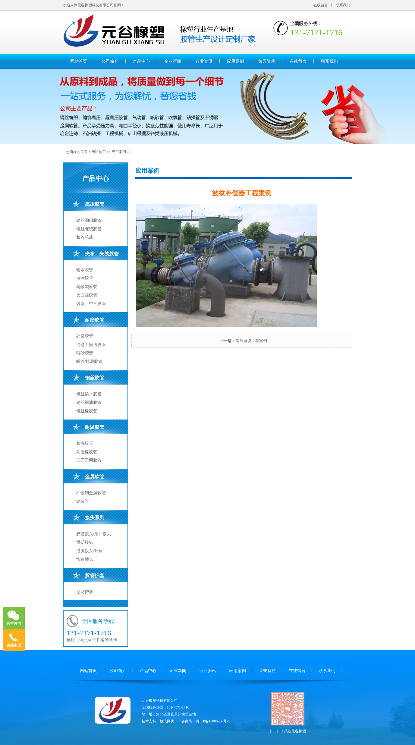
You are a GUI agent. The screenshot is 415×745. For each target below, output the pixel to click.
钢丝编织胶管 (89, 220)
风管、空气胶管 (91, 303)
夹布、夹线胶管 (102, 253)
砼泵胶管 (84, 336)
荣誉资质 (266, 61)
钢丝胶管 (94, 377)
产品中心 (141, 61)
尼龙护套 (84, 591)
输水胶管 (84, 270)
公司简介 (110, 61)
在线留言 (320, 5)
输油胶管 (84, 278)
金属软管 (94, 476)
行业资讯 (204, 61)
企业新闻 (172, 61)
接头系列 (94, 517)
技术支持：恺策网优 (158, 721)
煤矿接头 (84, 542)
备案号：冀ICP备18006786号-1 (205, 721)
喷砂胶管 (84, 353)
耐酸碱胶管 (86, 286)
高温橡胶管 (86, 452)
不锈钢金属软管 (91, 493)
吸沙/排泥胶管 (89, 361)
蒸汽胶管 (84, 443)
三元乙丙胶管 (89, 460)
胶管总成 (84, 237)
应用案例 (235, 61)
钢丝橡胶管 (86, 411)
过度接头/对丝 (89, 551)
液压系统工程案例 (251, 340)
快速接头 (84, 559)
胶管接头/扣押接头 (93, 534)
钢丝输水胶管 (89, 394)
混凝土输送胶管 (91, 344)
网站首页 (78, 61)
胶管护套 (94, 575)
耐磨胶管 (94, 319)
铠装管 (82, 501)
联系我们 (343, 5)
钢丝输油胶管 (89, 402)
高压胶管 (94, 204)
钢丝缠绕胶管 (89, 229)
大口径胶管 (86, 295)
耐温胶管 (94, 427)
